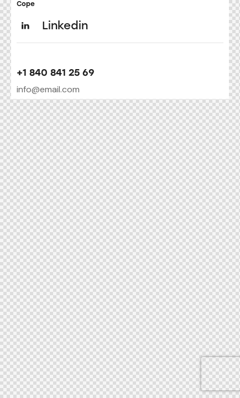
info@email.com (48, 89)
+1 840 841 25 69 (56, 72)
